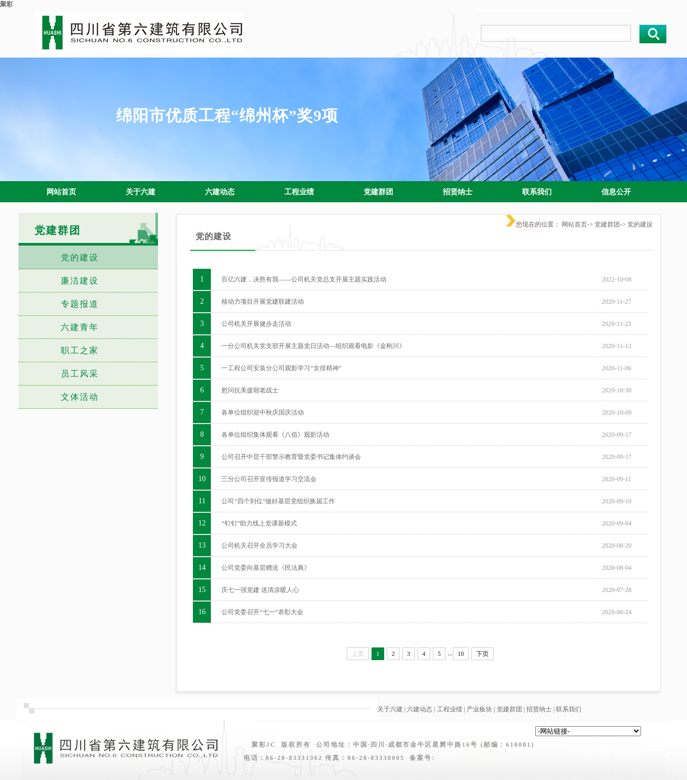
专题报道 (80, 303)
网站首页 (574, 224)
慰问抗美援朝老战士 (249, 390)
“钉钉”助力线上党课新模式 (259, 523)
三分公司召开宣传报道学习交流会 (269, 479)
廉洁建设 (80, 280)
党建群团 (607, 224)
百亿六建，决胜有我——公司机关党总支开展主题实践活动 (303, 279)
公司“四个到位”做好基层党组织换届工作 (278, 501)
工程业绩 (449, 709)
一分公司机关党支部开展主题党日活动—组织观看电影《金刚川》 (313, 346)
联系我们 (568, 709)
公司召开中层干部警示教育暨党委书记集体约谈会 (291, 457)
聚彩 (6, 4)
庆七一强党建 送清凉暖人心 (260, 590)
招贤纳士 (539, 709)
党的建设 (80, 257)
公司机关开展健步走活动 (256, 323)
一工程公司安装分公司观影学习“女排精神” (281, 368)
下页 (482, 653)
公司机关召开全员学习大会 (259, 545)
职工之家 (80, 350)
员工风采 (80, 373)
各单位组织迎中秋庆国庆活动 (262, 412)
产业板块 (479, 709)
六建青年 (80, 327)
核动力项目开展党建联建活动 (262, 301)
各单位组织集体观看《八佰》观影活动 (275, 434)
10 (461, 653)
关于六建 (390, 709)
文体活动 (80, 396)
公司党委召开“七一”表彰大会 (262, 612)
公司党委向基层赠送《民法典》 (265, 567)
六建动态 (419, 709)
